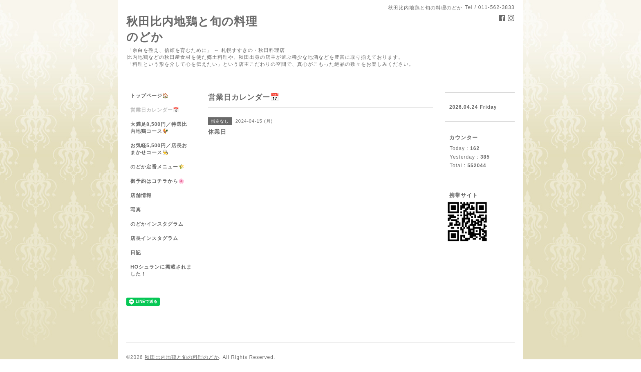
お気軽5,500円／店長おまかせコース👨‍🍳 (158, 149)
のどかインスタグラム (157, 224)
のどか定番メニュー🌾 (157, 167)
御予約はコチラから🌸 (157, 181)
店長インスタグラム (154, 238)
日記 (135, 252)
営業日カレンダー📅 (154, 110)
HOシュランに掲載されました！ (161, 270)
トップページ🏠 (149, 96)
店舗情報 (141, 195)
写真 (135, 210)
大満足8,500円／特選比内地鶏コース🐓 (158, 127)
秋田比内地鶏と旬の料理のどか (182, 357)
